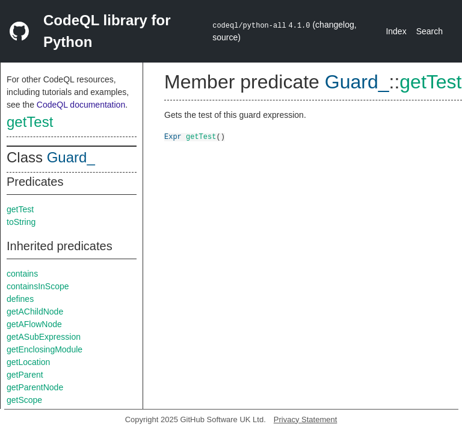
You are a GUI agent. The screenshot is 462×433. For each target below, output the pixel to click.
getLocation (28, 362)
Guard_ (71, 157)
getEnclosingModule (44, 349)
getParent (25, 374)
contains (22, 273)
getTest (30, 122)
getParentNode (35, 387)
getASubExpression (44, 337)
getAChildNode (35, 311)
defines (20, 299)
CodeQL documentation (81, 104)
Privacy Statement (305, 419)
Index (396, 31)
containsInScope (38, 286)
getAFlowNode (34, 324)
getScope (24, 400)
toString (21, 222)
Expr (173, 136)
